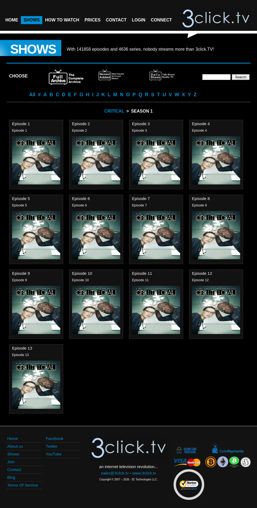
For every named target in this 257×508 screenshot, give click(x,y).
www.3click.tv (144, 473)
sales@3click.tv (115, 473)
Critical (114, 111)
